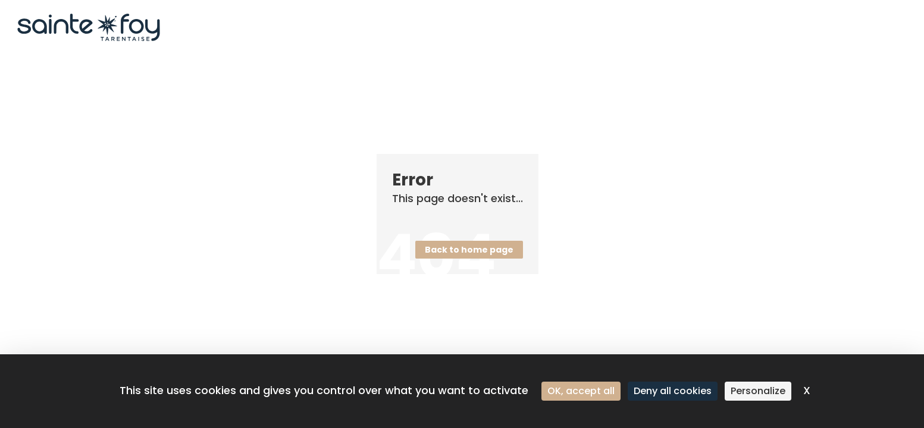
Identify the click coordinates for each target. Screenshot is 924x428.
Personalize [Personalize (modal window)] (758, 391)
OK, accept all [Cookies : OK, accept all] (581, 391)
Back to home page (469, 250)
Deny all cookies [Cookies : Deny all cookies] (673, 391)
